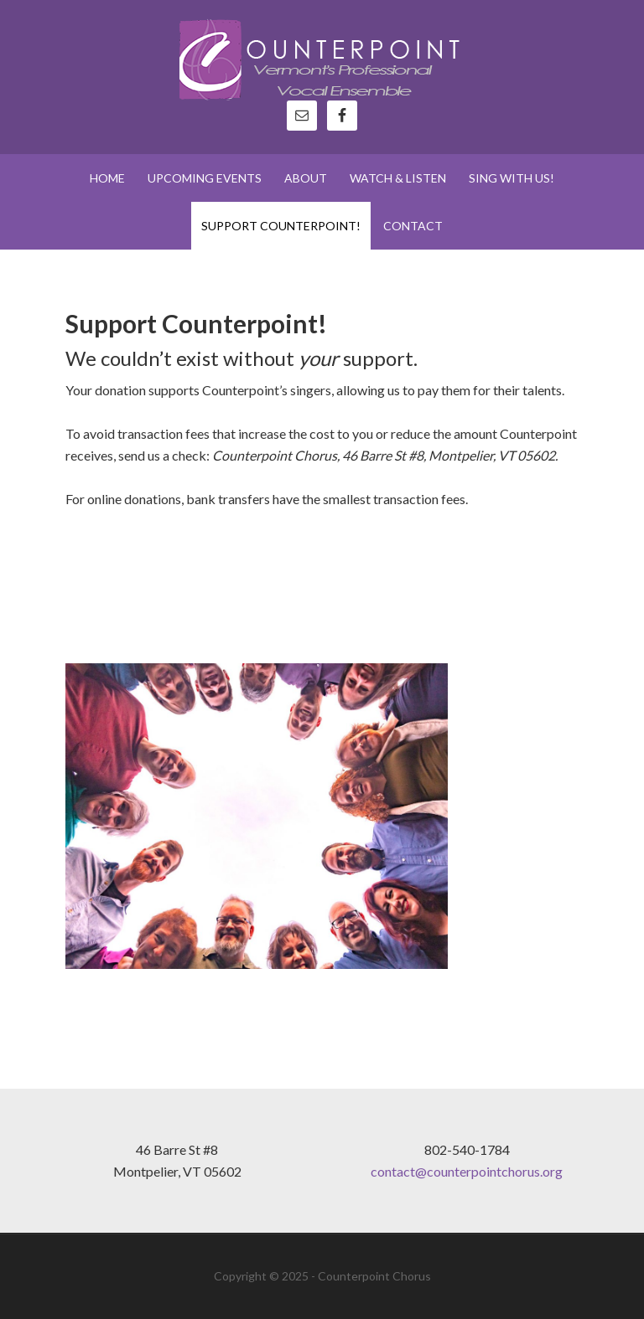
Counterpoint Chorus (321, 58)
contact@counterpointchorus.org (467, 1171)
